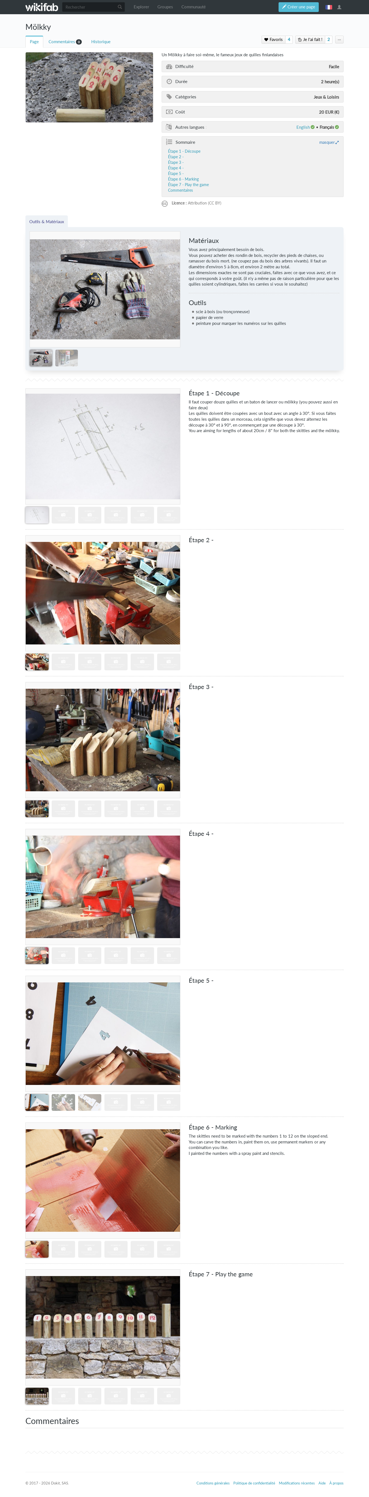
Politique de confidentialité (254, 1483)
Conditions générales (213, 1483)
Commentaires (62, 41)
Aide (322, 1483)
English (303, 127)
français (329, 7)
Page (34, 41)
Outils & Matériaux (46, 221)
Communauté (193, 6)
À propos (336, 1483)
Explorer (141, 6)
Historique (101, 41)
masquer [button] (327, 142)
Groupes (165, 6)
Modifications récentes (297, 1483)
